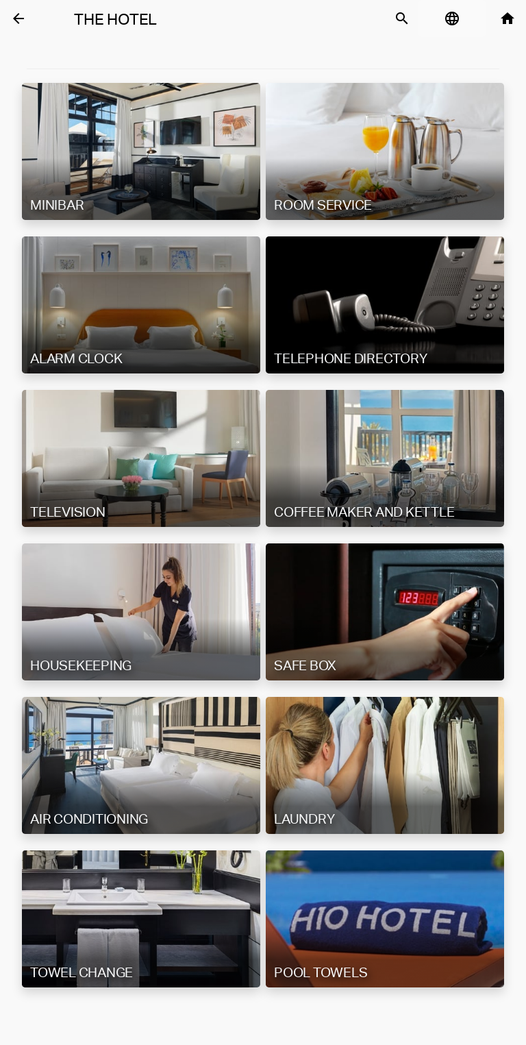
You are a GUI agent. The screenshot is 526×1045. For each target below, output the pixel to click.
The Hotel (115, 19)
